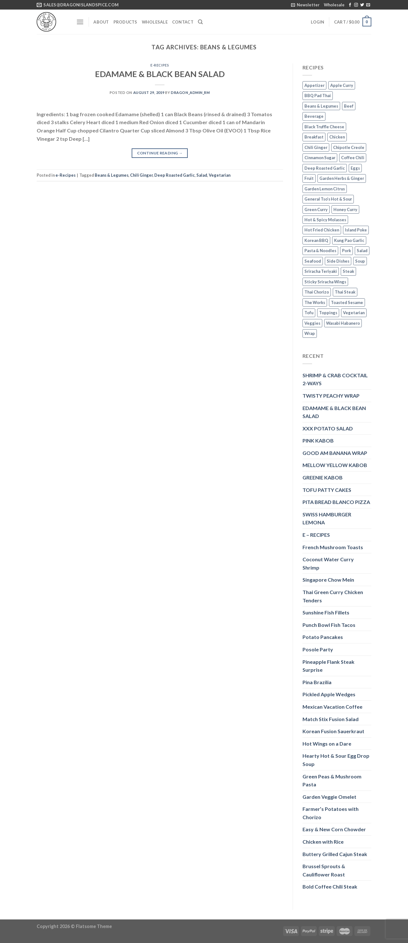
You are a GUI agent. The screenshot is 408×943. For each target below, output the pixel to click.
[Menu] (80, 22)
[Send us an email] (368, 5)
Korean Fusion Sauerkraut (333, 731)
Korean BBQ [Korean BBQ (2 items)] (316, 240)
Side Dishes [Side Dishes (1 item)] (338, 261)
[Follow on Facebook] (350, 5)
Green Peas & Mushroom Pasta (331, 780)
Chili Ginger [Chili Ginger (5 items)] (315, 147)
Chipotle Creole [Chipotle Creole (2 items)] (348, 147)
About (101, 22)
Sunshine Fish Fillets (325, 612)
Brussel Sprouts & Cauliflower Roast (323, 870)
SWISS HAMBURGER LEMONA (326, 518)
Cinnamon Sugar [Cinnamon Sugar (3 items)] (319, 157)
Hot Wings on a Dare (326, 744)
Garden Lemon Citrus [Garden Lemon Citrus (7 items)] (324, 188)
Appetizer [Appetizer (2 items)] (314, 85)
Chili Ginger (141, 175)
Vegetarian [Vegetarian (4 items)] (354, 312)
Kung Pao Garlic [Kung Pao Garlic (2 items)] (349, 240)
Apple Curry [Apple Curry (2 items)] (341, 85)
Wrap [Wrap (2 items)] (309, 333)
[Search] (200, 22)
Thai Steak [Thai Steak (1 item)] (345, 291)
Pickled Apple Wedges (328, 694)
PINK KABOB (318, 440)
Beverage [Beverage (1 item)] (314, 116)
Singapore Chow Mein (328, 580)
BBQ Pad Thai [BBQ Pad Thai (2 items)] (317, 95)
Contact (182, 22)
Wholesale (334, 4)
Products (125, 22)
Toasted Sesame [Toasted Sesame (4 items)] (347, 302)
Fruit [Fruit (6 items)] (309, 178)
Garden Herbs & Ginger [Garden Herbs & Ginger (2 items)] (341, 178)
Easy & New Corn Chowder (334, 829)
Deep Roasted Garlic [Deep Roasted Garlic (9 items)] (324, 168)
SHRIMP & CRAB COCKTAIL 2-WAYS (335, 379)
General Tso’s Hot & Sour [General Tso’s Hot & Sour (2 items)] (328, 199)
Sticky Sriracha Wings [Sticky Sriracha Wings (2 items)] (325, 281)
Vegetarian (219, 175)
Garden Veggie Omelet (329, 797)
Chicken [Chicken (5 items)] (337, 136)
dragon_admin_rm (190, 92)
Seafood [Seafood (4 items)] (312, 261)
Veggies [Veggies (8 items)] (312, 323)
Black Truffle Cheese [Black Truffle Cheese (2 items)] (324, 126)
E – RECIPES (316, 535)
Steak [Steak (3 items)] (348, 271)
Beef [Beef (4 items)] (348, 106)
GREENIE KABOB (322, 477)
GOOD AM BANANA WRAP (334, 453)
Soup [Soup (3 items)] (360, 261)
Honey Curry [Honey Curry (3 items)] (345, 209)
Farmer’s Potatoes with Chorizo (330, 813)
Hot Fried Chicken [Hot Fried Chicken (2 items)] (321, 229)
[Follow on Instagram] (356, 5)
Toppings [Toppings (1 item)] (328, 312)
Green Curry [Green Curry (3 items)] (316, 209)
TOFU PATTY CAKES (326, 490)
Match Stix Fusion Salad (330, 719)
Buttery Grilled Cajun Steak (334, 854)
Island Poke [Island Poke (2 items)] (356, 229)
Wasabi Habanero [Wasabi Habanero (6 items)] (343, 323)
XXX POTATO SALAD (327, 428)
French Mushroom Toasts (332, 547)
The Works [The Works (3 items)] (314, 302)
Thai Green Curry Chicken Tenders (332, 596)
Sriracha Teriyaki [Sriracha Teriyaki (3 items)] (320, 271)
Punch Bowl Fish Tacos (328, 625)
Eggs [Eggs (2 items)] (355, 168)
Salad (201, 175)
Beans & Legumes (111, 175)
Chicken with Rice (323, 842)
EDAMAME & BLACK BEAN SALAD (160, 74)
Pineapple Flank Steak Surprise (328, 666)
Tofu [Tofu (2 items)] (308, 312)
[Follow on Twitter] (362, 5)
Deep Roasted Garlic (174, 175)
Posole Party (317, 649)
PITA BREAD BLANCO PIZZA (336, 502)
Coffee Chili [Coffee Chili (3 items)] (352, 157)
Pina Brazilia (317, 682)
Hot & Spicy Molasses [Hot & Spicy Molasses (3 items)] (325, 219)
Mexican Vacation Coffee (332, 707)
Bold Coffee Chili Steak (329, 886)
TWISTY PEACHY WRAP (331, 396)
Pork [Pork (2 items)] (346, 250)
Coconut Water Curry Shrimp (328, 563)
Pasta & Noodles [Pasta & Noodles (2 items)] (320, 250)
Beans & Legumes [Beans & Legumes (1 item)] (321, 106)
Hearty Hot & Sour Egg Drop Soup (335, 760)
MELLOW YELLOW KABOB (334, 465)
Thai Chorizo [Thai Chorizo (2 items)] (316, 291)
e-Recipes (159, 65)
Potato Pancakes (322, 637)
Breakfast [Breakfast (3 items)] (314, 136)
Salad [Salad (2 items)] (362, 250)
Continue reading (160, 153)
